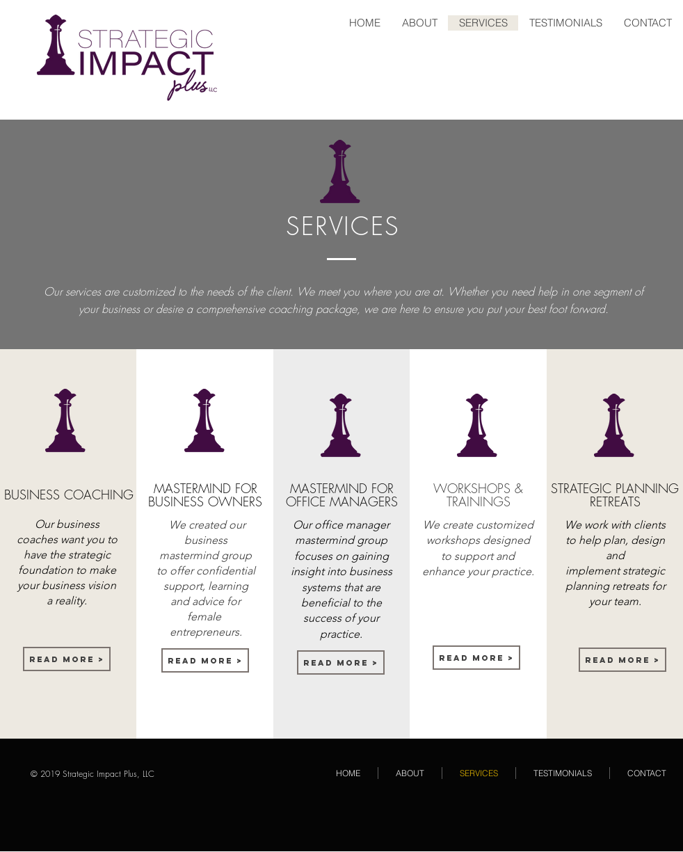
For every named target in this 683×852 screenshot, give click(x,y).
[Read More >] (67, 659)
